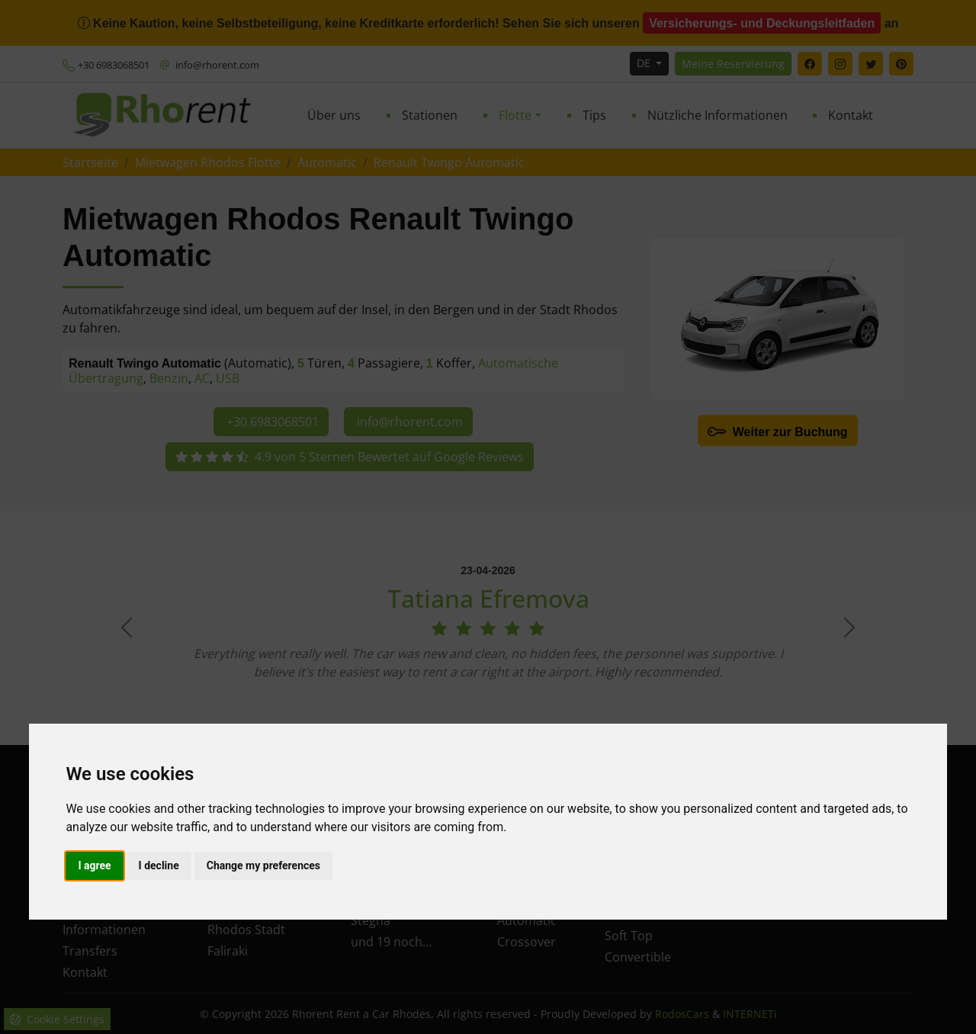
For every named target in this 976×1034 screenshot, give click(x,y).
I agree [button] (94, 865)
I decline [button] (159, 865)
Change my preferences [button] (263, 865)
